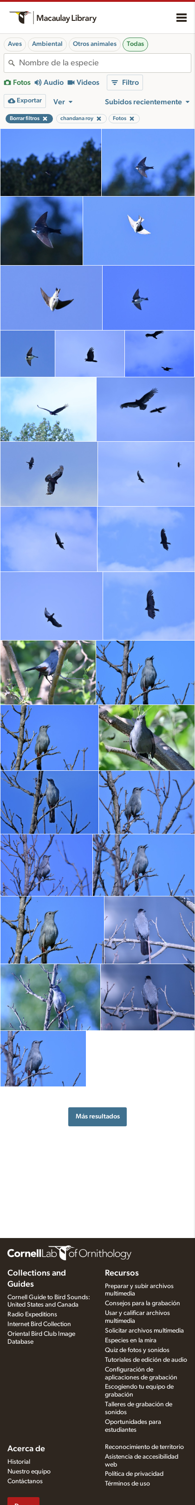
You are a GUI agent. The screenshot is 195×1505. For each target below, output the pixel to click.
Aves (15, 44)
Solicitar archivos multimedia (144, 1330)
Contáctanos (25, 1481)
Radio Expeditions (32, 1314)
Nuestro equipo (29, 1471)
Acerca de (26, 1449)
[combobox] (105, 63)
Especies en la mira (130, 1340)
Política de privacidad (134, 1474)
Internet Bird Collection (39, 1324)
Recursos (122, 1273)
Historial (18, 1462)
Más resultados (98, 1116)
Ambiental (47, 44)
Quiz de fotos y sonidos (137, 1350)
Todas (135, 44)
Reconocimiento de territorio (144, 1447)
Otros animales (95, 44)
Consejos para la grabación (142, 1303)
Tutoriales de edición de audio (146, 1360)
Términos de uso (127, 1483)
